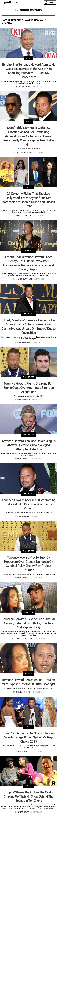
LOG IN (49, 2)
